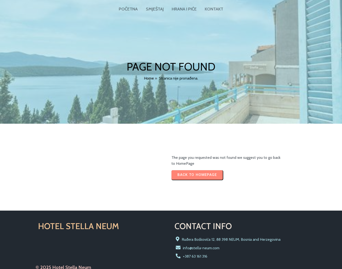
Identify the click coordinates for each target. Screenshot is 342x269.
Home (149, 77)
